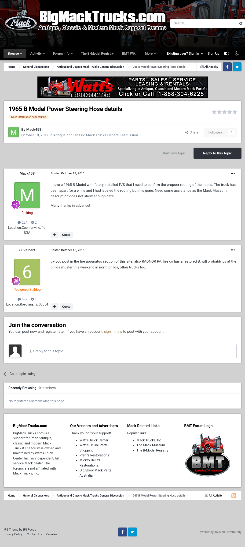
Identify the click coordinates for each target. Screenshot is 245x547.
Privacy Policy (13, 534)
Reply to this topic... (48, 351)
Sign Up (213, 53)
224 (22, 222)
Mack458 (33, 129)
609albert (27, 250)
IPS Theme (11, 529)
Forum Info (61, 53)
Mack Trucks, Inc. (150, 440)
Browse (14, 53)
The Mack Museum (151, 445)
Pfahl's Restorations (94, 455)
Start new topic (174, 153)
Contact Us (34, 534)
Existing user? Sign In (185, 53)
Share (191, 132)
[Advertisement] (122, 515)
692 (22, 299)
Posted (68, 173)
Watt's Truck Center (94, 440)
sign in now (113, 331)
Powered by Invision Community (219, 532)
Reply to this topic (217, 153)
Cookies (51, 534)
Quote (66, 235)
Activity (36, 53)
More (149, 53)
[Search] (191, 23)
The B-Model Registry (97, 53)
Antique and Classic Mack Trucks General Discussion (95, 135)
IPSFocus (29, 529)
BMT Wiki (129, 53)
